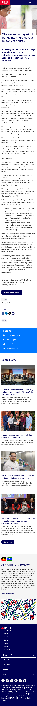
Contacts (7, 649)
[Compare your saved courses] (25, 2)
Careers (6, 646)
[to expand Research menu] (33, 664)
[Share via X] (9, 313)
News (6, 634)
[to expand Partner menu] (33, 669)
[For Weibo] (24, 680)
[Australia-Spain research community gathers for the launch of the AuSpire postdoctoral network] (18, 375)
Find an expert (11, 340)
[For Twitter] (7, 680)
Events (6, 637)
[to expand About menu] (33, 674)
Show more (8, 542)
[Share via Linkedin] (6, 313)
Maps (6, 643)
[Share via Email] (13, 313)
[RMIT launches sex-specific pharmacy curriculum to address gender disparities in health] (18, 504)
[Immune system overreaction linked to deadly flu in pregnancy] (18, 421)
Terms (27, 685)
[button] (30, 2)
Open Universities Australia (19, 694)
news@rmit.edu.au (9, 285)
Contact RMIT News (13, 335)
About (5, 674)
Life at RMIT (7, 660)
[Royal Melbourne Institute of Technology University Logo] (5, 2)
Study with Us (7, 655)
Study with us (10, 344)
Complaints (28, 688)
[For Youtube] (11, 680)
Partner (5, 669)
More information (8, 594)
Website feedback (18, 688)
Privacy (32, 685)
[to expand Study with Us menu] (33, 655)
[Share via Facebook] (2, 313)
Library (6, 640)
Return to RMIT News (11, 292)
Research (6, 664)
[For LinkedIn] (16, 680)
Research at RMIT (12, 348)
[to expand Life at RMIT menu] (33, 659)
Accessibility (6, 688)
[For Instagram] (20, 680)
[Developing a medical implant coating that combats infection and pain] (18, 461)
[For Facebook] (3, 680)
